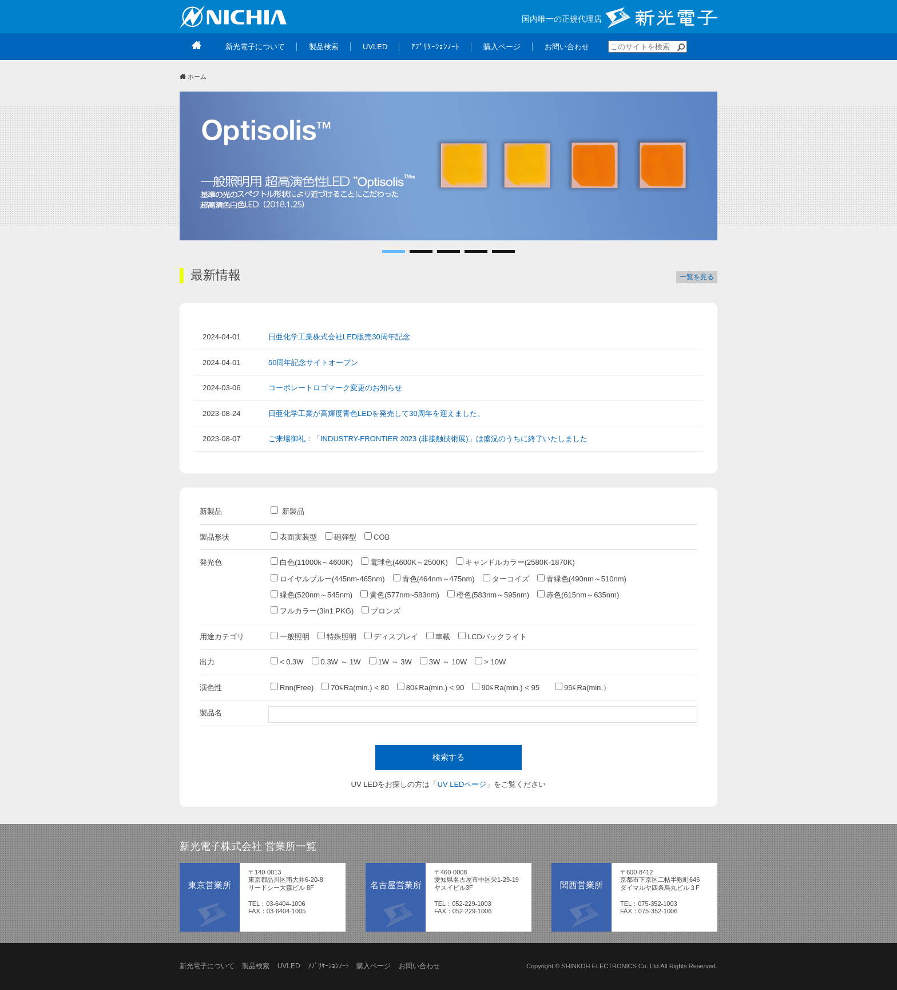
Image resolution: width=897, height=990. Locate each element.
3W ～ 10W (443, 661)
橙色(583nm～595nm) (488, 594)
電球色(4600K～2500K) (404, 562)
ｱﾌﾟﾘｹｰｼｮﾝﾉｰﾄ (328, 966)
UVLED (288, 966)
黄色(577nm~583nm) (399, 594)
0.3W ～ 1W (336, 661)
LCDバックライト (492, 636)
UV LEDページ (462, 784)
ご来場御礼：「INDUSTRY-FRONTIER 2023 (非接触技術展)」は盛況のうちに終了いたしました (428, 438)
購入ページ (373, 966)
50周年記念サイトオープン (313, 362)
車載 (438, 636)
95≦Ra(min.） (582, 687)
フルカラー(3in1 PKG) (312, 610)
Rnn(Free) (292, 687)
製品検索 (255, 966)
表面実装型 (294, 536)
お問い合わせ (419, 966)
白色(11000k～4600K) (312, 562)
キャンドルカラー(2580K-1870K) (515, 562)
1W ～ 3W (390, 661)
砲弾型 (340, 536)
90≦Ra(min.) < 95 (509, 687)
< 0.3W (287, 661)
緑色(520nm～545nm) (311, 594)
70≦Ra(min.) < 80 (355, 687)
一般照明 (290, 636)
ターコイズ (506, 578)
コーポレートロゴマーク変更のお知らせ (335, 387)
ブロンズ (381, 610)
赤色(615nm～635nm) (578, 594)
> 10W (490, 661)
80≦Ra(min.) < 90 (431, 687)
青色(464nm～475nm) (434, 578)
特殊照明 (336, 636)
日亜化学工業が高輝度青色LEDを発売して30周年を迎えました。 (376, 413)
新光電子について (207, 966)
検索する (448, 757)
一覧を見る (697, 277)
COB (377, 536)
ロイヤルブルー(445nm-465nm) (328, 578)
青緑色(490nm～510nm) (581, 578)
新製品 (287, 511)
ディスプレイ (391, 636)
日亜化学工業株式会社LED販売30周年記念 (339, 336)
